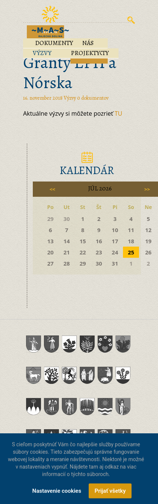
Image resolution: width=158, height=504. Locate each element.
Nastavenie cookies (56, 494)
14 (66, 241)
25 (131, 252)
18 (131, 241)
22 (82, 252)
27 (50, 263)
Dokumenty (54, 43)
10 (115, 230)
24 (115, 252)
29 (82, 263)
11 (131, 230)
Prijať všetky (110, 494)
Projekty (85, 53)
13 (50, 241)
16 (99, 241)
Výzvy (42, 53)
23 (99, 252)
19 (148, 241)
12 (148, 230)
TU (118, 113)
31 (115, 263)
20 (50, 252)
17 (115, 241)
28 (66, 263)
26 (148, 252)
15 (82, 241)
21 (66, 252)
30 (99, 263)
